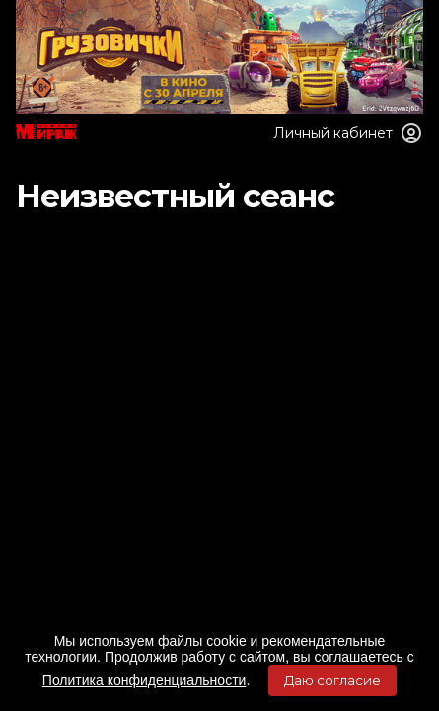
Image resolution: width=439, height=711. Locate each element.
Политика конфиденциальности (144, 680)
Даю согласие (332, 680)
